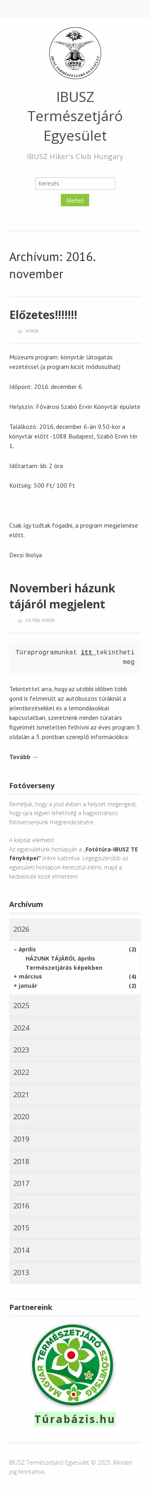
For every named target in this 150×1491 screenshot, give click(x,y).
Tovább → (23, 757)
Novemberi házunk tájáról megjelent (62, 596)
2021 (21, 1094)
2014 (21, 1250)
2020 (21, 1116)
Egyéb (33, 620)
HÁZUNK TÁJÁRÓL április (60, 958)
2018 (21, 1161)
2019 (21, 1139)
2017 (21, 1183)
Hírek (32, 331)
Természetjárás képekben (64, 967)
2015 (21, 1227)
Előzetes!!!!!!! (43, 314)
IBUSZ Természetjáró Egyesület (75, 116)
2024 (21, 1028)
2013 (21, 1272)
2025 (21, 1005)
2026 (21, 929)
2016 (21, 1205)
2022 (21, 1072)
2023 (21, 1049)
